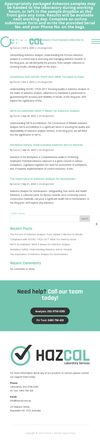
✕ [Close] (96, 224)
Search (84, 218)
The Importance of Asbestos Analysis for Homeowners (43, 179)
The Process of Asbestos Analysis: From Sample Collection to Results (46, 234)
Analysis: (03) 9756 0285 (50, 311)
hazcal (16, 81)
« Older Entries (17, 213)
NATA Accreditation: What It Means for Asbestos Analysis (44, 111)
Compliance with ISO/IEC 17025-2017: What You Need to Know (47, 77)
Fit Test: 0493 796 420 (50, 320)
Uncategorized (44, 81)
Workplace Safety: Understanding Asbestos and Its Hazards (46, 145)
